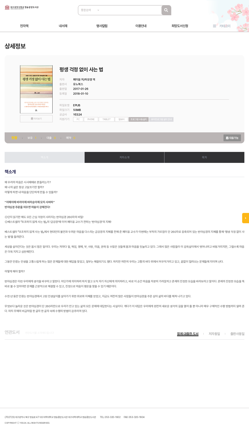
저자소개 (124, 157)
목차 (204, 157)
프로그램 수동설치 (138, 119)
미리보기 (38, 118)
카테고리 (224, 26)
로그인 (243, 13)
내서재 (63, 26)
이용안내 (140, 26)
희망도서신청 (180, 26)
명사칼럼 (101, 26)
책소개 (44, 157)
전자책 (24, 26)
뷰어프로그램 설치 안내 (161, 119)
